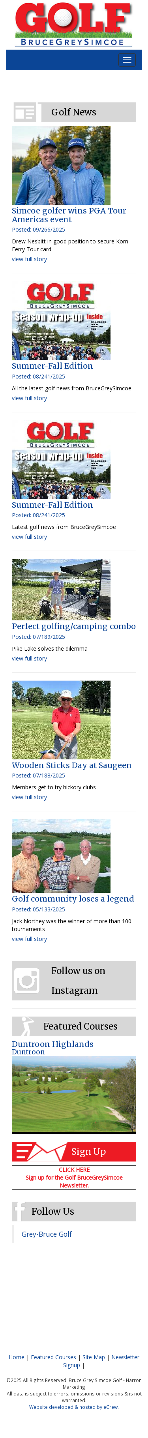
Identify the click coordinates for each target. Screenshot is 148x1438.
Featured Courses (80, 1026)
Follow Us (53, 1211)
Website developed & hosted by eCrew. (74, 1407)
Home (16, 1357)
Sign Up (88, 1151)
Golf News (73, 112)
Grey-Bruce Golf (47, 1234)
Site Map (93, 1357)
